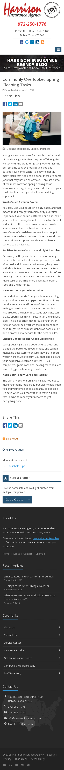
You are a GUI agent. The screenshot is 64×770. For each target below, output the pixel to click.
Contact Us (32, 635)
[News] (42, 42)
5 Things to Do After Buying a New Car (32, 587)
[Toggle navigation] (58, 49)
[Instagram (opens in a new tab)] (37, 42)
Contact (27, 553)
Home (6, 553)
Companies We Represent (32, 665)
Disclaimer (21, 758)
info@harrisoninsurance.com (24, 718)
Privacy (7, 758)
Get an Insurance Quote (32, 658)
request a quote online (46, 538)
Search (51, 754)
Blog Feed (10, 438)
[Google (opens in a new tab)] (27, 42)
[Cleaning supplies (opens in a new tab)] (16, 148)
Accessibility (38, 758)
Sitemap (40, 553)
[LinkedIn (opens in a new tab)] (32, 42)
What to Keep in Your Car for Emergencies (32, 578)
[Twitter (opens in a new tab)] (10, 103)
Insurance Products (32, 650)
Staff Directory (32, 673)
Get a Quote (14, 500)
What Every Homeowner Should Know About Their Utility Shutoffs (32, 599)
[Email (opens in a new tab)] (20, 103)
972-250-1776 (16, 706)
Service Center (32, 642)
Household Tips (15, 466)
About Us (32, 627)
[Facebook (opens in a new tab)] (21, 42)
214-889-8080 (16, 712)
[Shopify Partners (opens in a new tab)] (41, 148)
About (16, 553)
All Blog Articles (13, 449)
